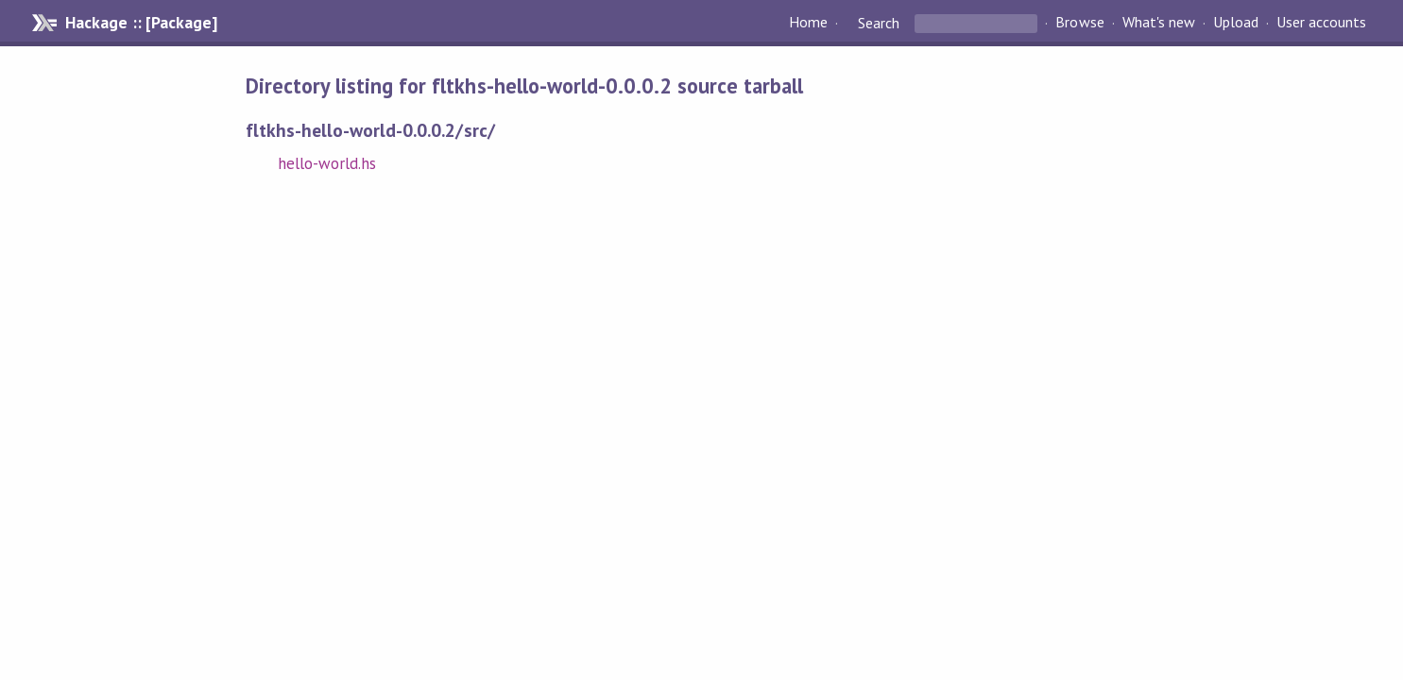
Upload (1235, 22)
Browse (1079, 22)
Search (878, 22)
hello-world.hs (327, 163)
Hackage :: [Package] (140, 22)
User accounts (1321, 22)
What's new (1158, 22)
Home (808, 22)
